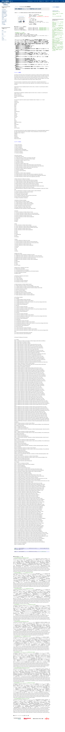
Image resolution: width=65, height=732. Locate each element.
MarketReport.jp (30, 1)
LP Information (21, 6)
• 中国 (2, 34)
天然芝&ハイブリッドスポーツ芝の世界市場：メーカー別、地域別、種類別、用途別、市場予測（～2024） (57, 47)
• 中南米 (3, 38)
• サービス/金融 (4, 20)
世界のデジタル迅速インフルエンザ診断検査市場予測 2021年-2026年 (57, 42)
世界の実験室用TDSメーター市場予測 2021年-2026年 (22, 636)
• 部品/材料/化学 (4, 13)
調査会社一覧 (41, 1)
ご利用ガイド (47, 1)
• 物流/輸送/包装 (4, 21)
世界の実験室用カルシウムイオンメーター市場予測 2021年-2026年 (24, 682)
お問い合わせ (57, 1)
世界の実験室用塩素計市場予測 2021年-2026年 (21, 557)
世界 (25, 6)
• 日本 (2, 33)
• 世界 (2, 30)
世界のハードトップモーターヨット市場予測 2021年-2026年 (57, 40)
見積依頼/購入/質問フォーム (44, 27)
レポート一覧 (36, 1)
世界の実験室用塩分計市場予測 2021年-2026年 (21, 621)
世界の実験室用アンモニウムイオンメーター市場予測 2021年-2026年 (25, 604)
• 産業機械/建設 (4, 12)
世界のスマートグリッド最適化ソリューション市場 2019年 (57, 38)
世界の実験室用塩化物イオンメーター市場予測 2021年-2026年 (23, 588)
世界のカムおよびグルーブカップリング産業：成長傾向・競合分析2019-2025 (57, 49)
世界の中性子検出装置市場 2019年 (57, 43)
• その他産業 (3, 24)
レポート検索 (62, 1)
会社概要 (52, 1)
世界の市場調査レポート (7, 1)
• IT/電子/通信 (4, 9)
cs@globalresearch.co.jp (56, 11)
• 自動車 (3, 17)
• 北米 (2, 37)
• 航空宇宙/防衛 (4, 16)
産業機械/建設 (28, 6)
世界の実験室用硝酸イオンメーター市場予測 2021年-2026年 (23, 572)
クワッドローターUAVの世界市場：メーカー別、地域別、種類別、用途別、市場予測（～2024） (57, 28)
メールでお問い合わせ (42, 551)
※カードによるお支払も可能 (56, 16)
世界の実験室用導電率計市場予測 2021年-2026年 (21, 698)
